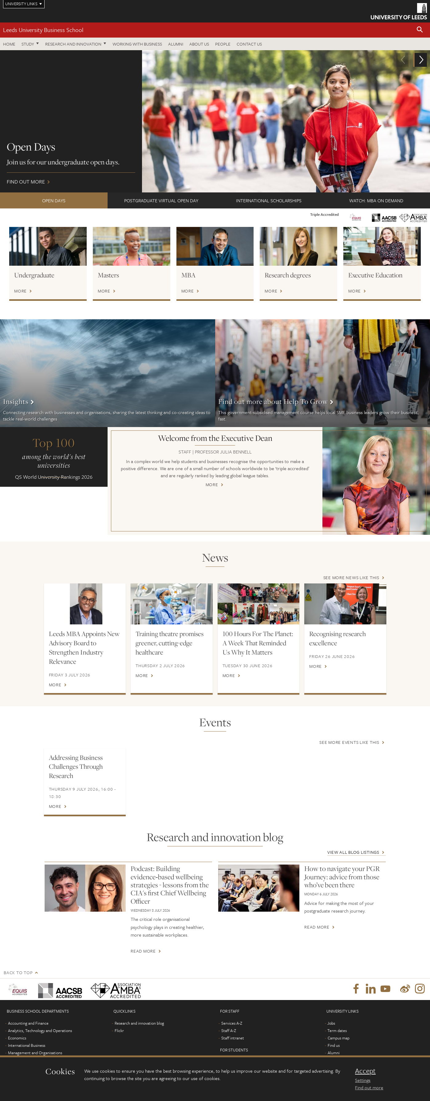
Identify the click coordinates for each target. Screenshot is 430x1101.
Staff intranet (232, 1038)
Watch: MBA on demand (376, 200)
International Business (26, 1045)
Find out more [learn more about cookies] (369, 1087)
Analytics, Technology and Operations (40, 1030)
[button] (420, 30)
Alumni (175, 44)
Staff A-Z (228, 1030)
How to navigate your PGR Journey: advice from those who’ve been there (342, 877)
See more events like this (349, 742)
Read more (143, 951)
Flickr (119, 1030)
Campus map (338, 1038)
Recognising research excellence (337, 638)
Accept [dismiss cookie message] (365, 1071)
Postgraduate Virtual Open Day (161, 200)
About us (199, 44)
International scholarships (269, 200)
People (223, 44)
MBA (188, 275)
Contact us (249, 44)
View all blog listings (353, 852)
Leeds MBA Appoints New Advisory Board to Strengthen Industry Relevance (84, 647)
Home (9, 44)
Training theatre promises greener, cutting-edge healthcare (169, 643)
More (20, 291)
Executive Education (375, 275)
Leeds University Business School (43, 30)
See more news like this (351, 577)
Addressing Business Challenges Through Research (76, 766)
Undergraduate (34, 275)
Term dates (337, 1030)
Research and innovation (73, 44)
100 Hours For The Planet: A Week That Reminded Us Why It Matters (258, 643)
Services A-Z (231, 1023)
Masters (108, 275)
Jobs (331, 1023)
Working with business (137, 44)
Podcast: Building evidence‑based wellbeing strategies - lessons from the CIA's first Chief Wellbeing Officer (170, 885)
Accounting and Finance (28, 1023)
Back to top (18, 972)
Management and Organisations (35, 1053)
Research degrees (288, 275)
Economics (17, 1038)
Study (28, 44)
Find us (334, 1045)
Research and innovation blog (139, 1023)
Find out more (215, 121)
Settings (362, 1080)
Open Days (53, 200)
